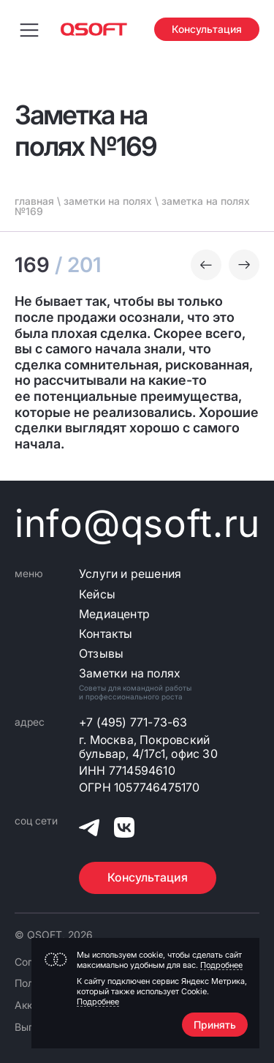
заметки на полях (108, 201)
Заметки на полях (129, 673)
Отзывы (101, 654)
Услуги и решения (130, 574)
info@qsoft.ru (137, 523)
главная (34, 201)
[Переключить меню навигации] (29, 29)
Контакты (106, 634)
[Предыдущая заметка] (206, 264)
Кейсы (97, 594)
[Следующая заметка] (244, 264)
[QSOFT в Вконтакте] (124, 829)
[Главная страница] (94, 29)
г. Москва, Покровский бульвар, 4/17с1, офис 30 (148, 747)
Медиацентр (114, 614)
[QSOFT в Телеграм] (89, 829)
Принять (215, 1024)
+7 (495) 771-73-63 (133, 722)
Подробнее (221, 965)
